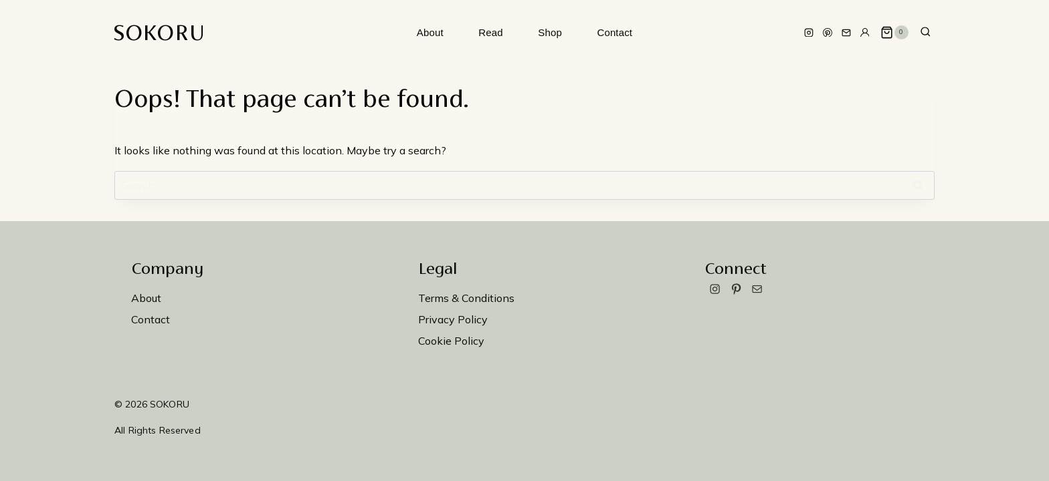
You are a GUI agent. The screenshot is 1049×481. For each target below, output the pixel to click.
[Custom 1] (865, 32)
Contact (614, 32)
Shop (550, 32)
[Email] (846, 32)
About (430, 32)
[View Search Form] (925, 32)
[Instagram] (808, 32)
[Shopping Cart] (894, 32)
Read (490, 32)
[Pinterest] (827, 32)
